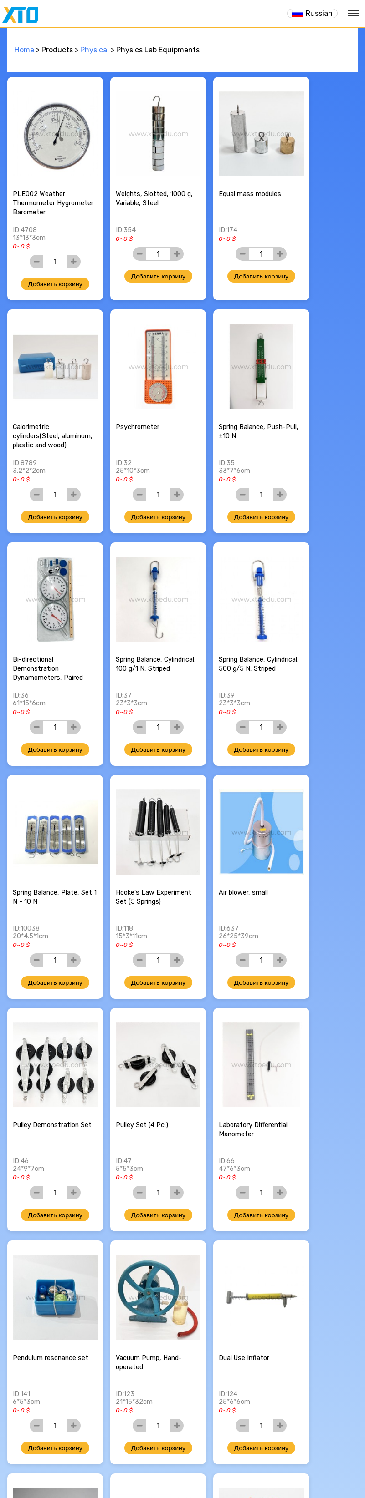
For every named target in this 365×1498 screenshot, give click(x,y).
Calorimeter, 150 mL (43, 1276)
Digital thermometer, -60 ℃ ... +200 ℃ (223, 1280)
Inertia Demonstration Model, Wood (136, 1280)
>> (222, 1403)
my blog (190, 1460)
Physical (94, 50)
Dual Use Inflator (127, 1057)
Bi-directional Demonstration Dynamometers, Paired (226, 409)
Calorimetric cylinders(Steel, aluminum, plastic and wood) (314, 194)
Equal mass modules (222, 181)
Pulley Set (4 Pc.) (128, 838)
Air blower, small (305, 619)
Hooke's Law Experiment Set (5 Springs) (219, 628)
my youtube (207, 1460)
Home (24, 50)
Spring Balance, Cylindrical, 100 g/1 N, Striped (313, 409)
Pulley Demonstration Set (46, 842)
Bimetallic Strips (216, 1057)
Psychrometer (35, 400)
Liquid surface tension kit (315, 1061)
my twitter (174, 1460)
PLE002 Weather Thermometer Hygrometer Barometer (48, 190)
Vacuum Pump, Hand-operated (46, 1061)
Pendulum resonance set (312, 842)
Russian (319, 13)
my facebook (157, 1460)
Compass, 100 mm (309, 1276)
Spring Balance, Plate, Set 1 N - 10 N (135, 623)
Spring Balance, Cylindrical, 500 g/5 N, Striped (46, 628)
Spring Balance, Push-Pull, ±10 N (135, 404)
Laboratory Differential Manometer (225, 842)
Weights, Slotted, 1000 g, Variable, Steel (137, 185)
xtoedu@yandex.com (187, 1447)
